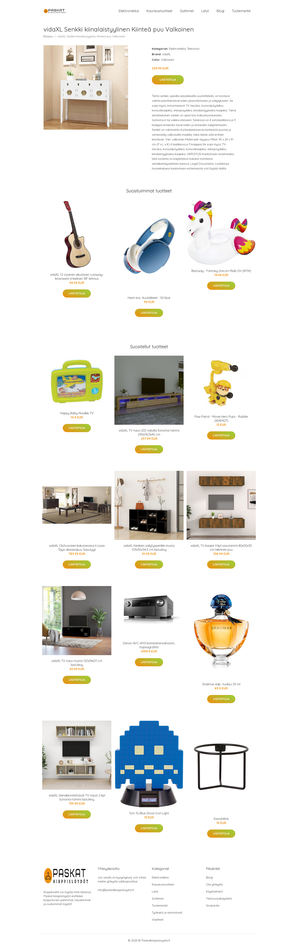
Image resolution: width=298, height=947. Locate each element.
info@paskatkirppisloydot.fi (116, 890)
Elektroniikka (129, 11)
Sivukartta (212, 905)
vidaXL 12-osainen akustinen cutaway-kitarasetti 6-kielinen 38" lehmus (77, 276)
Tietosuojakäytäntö (219, 898)
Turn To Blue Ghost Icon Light (149, 813)
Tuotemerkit (241, 11)
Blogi (220, 11)
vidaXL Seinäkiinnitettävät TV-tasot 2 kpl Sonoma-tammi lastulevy (77, 797)
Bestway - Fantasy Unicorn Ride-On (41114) (221, 271)
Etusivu (48, 36)
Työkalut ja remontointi (167, 912)
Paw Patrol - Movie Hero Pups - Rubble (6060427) (221, 418)
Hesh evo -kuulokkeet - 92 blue (149, 298)
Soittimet (187, 11)
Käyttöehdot (214, 891)
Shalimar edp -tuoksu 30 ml (221, 684)
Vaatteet (157, 919)
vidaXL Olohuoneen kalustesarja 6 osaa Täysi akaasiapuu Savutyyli (77, 547)
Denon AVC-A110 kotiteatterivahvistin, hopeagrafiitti (149, 645)
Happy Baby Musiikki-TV (77, 413)
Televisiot (193, 48)
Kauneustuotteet (159, 11)
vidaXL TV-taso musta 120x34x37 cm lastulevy (76, 663)
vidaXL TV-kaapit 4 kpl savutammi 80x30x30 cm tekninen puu (221, 547)
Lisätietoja (168, 79)
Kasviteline (221, 819)
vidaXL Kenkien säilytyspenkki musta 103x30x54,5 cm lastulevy (149, 547)
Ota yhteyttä (214, 884)
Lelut (205, 11)
